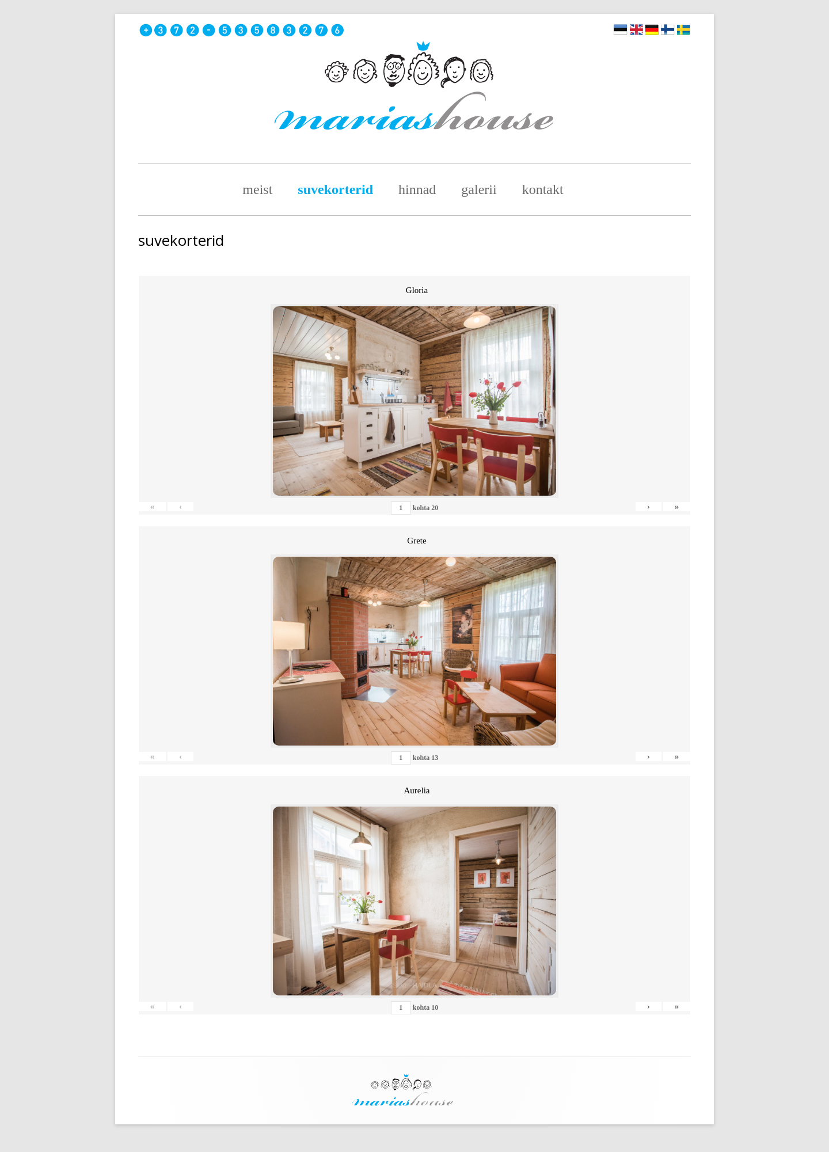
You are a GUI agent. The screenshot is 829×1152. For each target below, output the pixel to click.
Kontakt (543, 189)
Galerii (478, 189)
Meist (257, 189)
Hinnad (417, 189)
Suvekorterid (335, 189)
